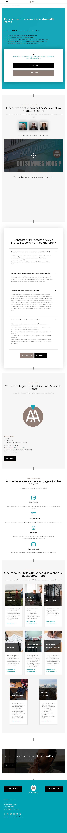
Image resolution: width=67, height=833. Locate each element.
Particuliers (30, 621)
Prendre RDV (34, 65)
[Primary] (6, 2)
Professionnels (31, 623)
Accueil (5, 5)
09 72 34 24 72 (34, 72)
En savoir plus (10, 623)
